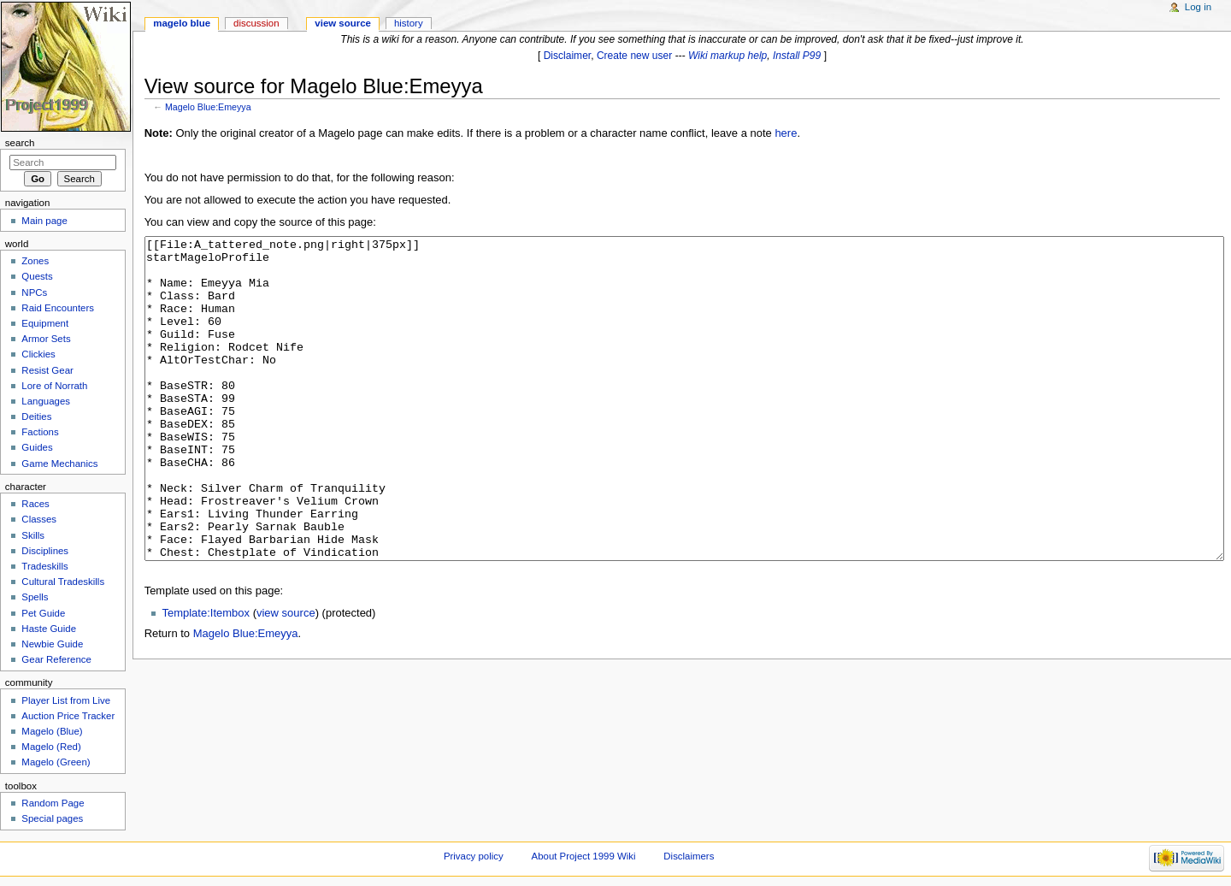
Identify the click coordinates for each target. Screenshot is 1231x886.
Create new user (634, 56)
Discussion (256, 23)
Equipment (44, 323)
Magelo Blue (181, 23)
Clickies (38, 354)
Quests (36, 276)
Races (35, 504)
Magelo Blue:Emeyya (208, 107)
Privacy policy (474, 856)
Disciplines (44, 551)
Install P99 (797, 56)
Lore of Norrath (54, 386)
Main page (44, 221)
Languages (45, 401)
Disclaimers (688, 856)
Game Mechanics (59, 463)
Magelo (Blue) (51, 731)
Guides (36, 447)
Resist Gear (47, 370)
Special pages (52, 818)
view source (285, 676)
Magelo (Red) (50, 746)
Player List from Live (65, 700)
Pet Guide (43, 613)
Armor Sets (45, 339)
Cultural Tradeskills (62, 581)
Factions (39, 432)
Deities (36, 416)
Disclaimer (568, 56)
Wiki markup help (727, 56)
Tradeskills (44, 566)
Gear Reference (56, 659)
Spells (34, 597)
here (786, 133)
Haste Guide (48, 628)
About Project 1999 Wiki (584, 856)
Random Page (52, 803)
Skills (32, 535)
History (408, 23)
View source (343, 23)
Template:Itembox (206, 676)
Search (20, 143)
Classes (38, 519)
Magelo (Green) (55, 762)
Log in (1198, 7)
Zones (35, 261)
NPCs (34, 292)
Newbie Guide (52, 644)
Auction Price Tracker (68, 716)
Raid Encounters (57, 308)
